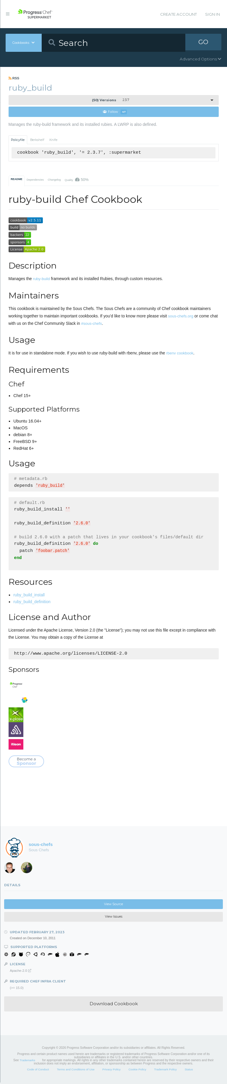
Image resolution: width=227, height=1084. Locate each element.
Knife (53, 140)
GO (203, 42)
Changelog (54, 180)
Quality (77, 180)
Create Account (178, 14)
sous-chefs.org (180, 316)
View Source (113, 906)
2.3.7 (110, 100)
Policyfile (18, 140)
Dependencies (35, 180)
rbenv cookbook (179, 353)
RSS (14, 78)
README (16, 179)
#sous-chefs (91, 323)
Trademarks (27, 1061)
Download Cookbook (114, 1005)
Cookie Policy (137, 1070)
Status (189, 1070)
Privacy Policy (111, 1070)
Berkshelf (37, 140)
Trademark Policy (165, 1070)
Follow (114, 112)
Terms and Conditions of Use (75, 1070)
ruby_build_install (29, 596)
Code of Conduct (38, 1070)
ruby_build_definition (32, 603)
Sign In (212, 14)
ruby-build (41, 279)
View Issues (113, 918)
